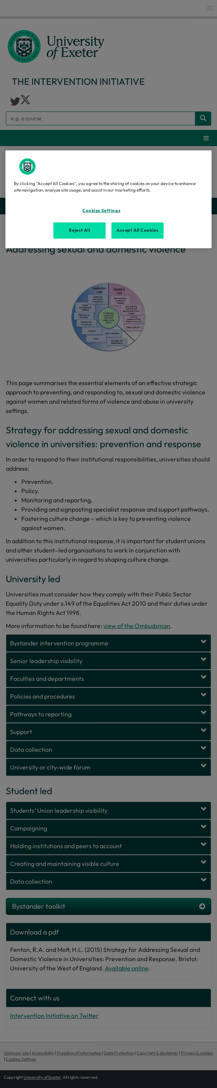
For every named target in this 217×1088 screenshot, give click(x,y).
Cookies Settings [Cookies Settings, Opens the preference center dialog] (101, 210)
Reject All (79, 230)
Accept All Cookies (137, 230)
